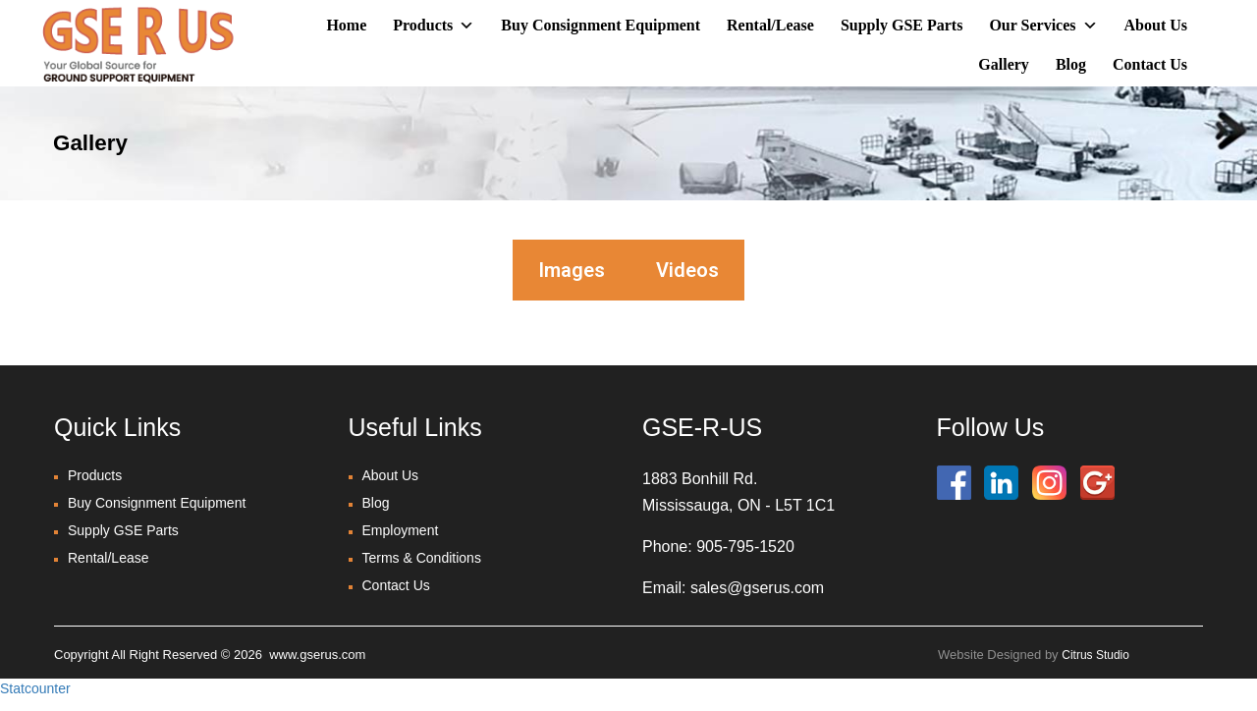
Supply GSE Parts (901, 25)
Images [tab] (571, 270)
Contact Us (1150, 64)
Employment (400, 530)
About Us (1155, 25)
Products (433, 25)
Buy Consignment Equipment (600, 25)
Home (346, 25)
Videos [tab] (687, 270)
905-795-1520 (745, 546)
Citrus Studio (1095, 655)
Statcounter (35, 688)
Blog (1071, 64)
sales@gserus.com (757, 587)
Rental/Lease (770, 25)
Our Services (1043, 25)
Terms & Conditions (421, 558)
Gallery (1003, 64)
